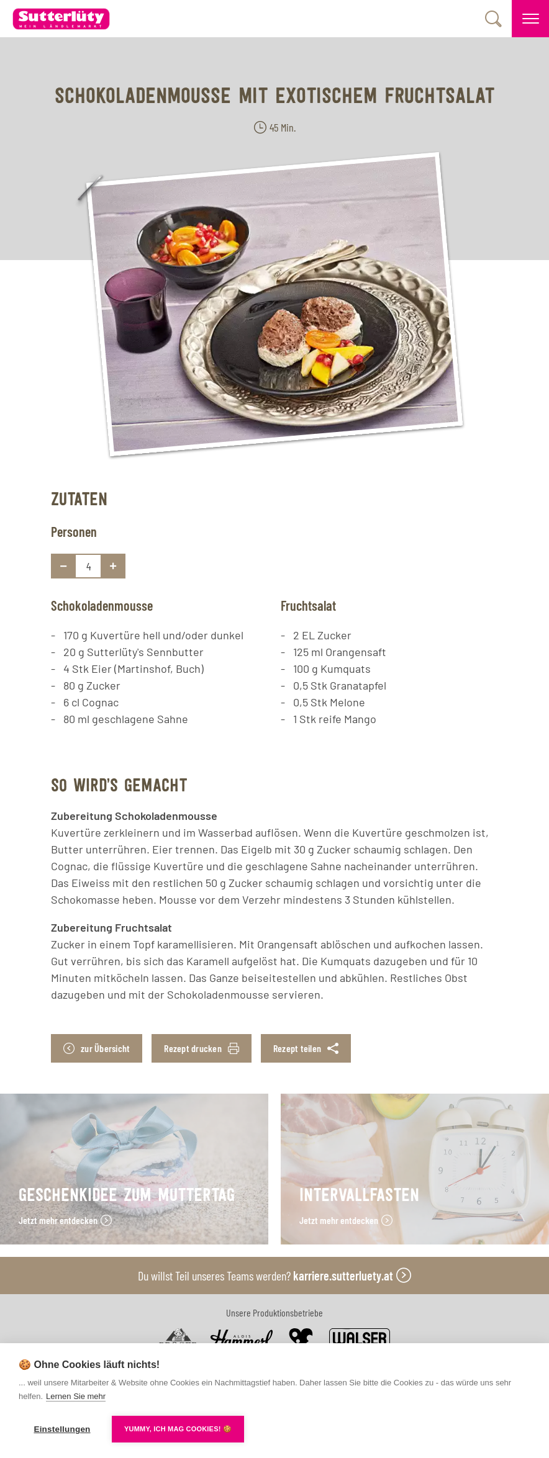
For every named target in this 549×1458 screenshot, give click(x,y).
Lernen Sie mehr (76, 1396)
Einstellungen (62, 1429)
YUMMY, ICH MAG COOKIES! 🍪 (178, 1429)
